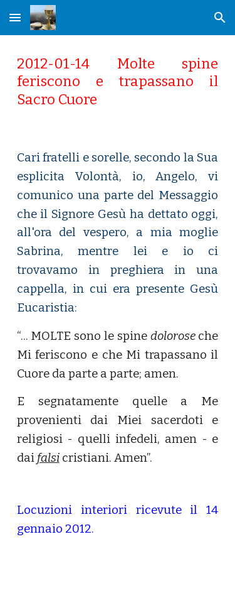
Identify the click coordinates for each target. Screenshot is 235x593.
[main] (118, 82)
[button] (15, 17)
